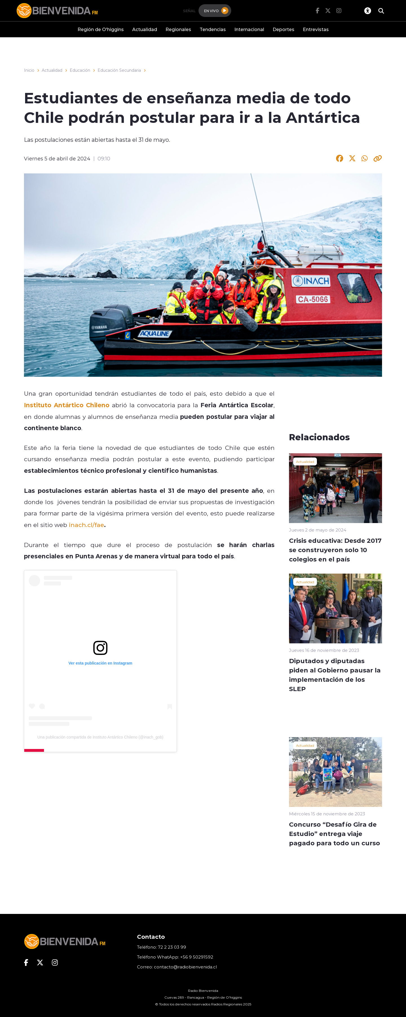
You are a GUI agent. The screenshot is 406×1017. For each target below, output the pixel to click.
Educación (80, 70)
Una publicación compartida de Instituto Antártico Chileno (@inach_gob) (100, 737)
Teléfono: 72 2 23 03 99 (161, 947)
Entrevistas (316, 29)
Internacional (249, 29)
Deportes (283, 29)
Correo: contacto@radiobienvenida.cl (177, 967)
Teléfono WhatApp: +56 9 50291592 (175, 957)
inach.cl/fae (86, 525)
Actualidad (144, 29)
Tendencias (213, 29)
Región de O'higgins (101, 29)
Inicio (29, 70)
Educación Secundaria (119, 70)
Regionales (178, 29)
